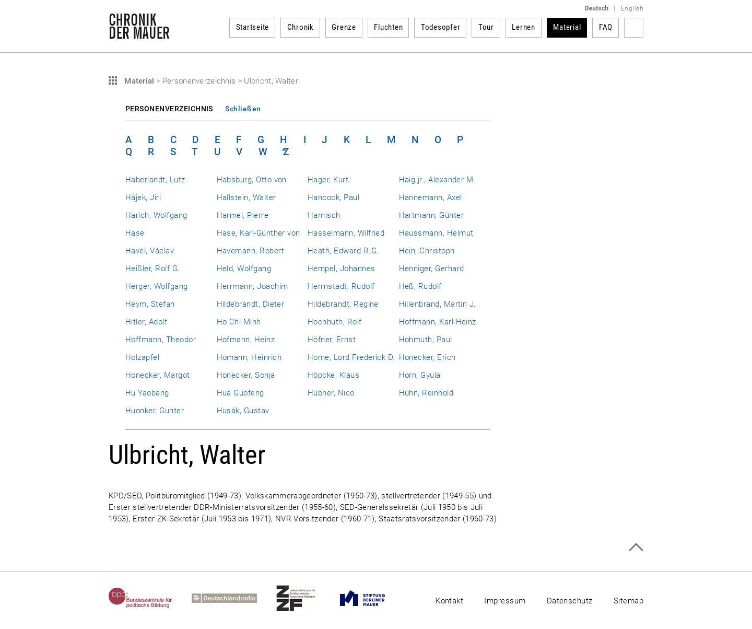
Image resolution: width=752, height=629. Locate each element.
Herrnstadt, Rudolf (341, 286)
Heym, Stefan (150, 304)
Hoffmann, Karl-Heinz (437, 322)
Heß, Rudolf (420, 286)
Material (567, 27)
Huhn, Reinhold (426, 393)
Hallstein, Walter (246, 197)
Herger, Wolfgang (156, 286)
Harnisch (324, 215)
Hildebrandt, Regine (343, 304)
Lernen (523, 27)
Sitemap (628, 600)
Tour (486, 27)
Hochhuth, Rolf (335, 322)
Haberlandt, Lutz (155, 179)
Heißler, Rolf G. (152, 268)
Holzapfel (142, 357)
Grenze (344, 27)
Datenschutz (570, 600)
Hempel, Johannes (341, 268)
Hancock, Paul (333, 197)
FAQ (606, 27)
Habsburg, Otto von (252, 179)
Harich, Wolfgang (156, 215)
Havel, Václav (149, 250)
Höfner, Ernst (332, 339)
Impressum (504, 600)
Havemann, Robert (251, 250)
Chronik (300, 27)
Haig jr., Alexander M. (437, 179)
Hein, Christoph (427, 250)
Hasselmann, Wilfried (346, 233)
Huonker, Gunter (154, 410)
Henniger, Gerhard (431, 268)
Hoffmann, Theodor (160, 339)
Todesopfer (441, 27)
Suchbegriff (633, 28)
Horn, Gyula (420, 375)
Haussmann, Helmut (436, 233)
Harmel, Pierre (243, 215)
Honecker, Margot (157, 375)
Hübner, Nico (331, 393)
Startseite (252, 27)
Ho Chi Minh (239, 322)
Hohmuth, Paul (425, 339)
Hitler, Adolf (146, 322)
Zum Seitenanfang (635, 547)
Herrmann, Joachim (252, 286)
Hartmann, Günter (431, 215)
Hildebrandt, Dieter (251, 304)
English (632, 8)
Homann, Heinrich (249, 357)
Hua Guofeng (240, 393)
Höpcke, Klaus (333, 375)
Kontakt (449, 600)
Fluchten (388, 27)
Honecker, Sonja (246, 375)
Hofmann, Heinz (246, 339)
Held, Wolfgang (244, 268)
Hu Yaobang (147, 393)
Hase (135, 233)
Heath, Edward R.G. (343, 250)
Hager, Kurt (328, 179)
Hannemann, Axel (430, 197)
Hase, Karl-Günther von (258, 233)
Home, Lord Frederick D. (351, 357)
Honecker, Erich (427, 357)
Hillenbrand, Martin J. (437, 304)
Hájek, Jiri (143, 197)
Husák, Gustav (243, 410)
